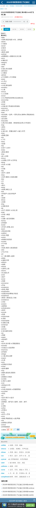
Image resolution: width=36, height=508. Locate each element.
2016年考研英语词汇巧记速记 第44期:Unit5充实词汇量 (18, 495)
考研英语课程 (18, 6)
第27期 (14, 29)
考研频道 (12, 6)
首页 (7, 6)
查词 (25, 501)
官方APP (12, 501)
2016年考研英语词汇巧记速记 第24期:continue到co (18, 488)
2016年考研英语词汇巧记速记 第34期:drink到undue (17, 485)
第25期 (29, 29)
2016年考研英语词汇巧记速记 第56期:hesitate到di (18, 492)
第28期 (7, 29)
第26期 (22, 29)
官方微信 (19, 501)
